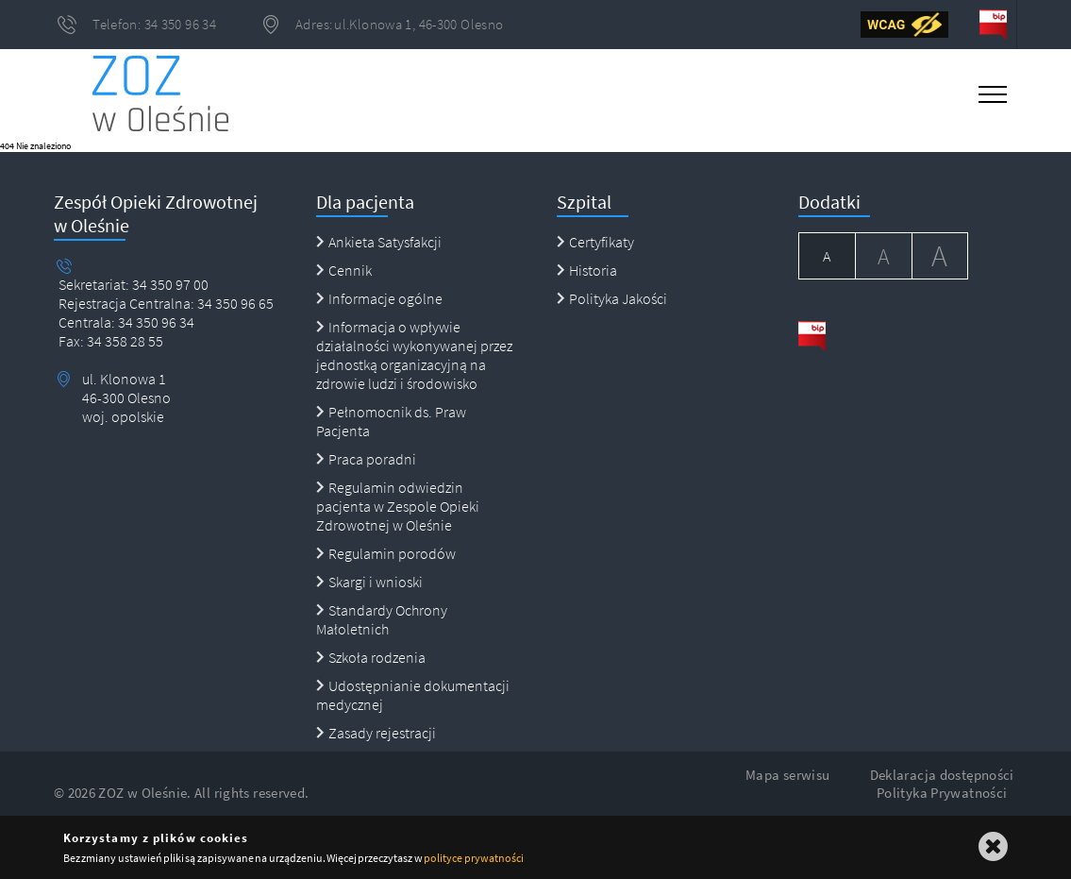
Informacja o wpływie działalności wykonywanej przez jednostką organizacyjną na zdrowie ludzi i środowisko (414, 355)
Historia (587, 270)
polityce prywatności (473, 858)
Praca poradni (366, 458)
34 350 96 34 (154, 322)
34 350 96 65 (234, 303)
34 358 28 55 (123, 340)
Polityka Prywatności (942, 793)
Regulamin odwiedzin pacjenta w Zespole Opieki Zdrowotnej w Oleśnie (397, 506)
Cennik (344, 270)
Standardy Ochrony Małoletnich (381, 619)
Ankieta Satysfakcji (379, 241)
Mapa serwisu (787, 775)
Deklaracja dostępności (942, 775)
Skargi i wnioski (369, 581)
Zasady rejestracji (376, 732)
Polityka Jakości (612, 298)
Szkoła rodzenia (371, 657)
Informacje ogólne (379, 298)
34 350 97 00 (170, 284)
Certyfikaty (595, 241)
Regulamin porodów (386, 553)
